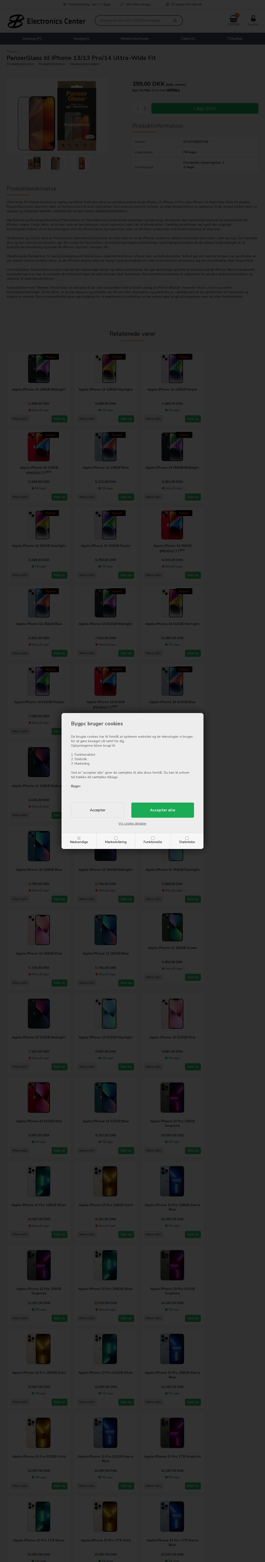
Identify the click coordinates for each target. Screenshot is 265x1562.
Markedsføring (116, 842)
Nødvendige (79, 842)
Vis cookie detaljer (132, 823)
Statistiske (187, 842)
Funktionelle (153, 842)
